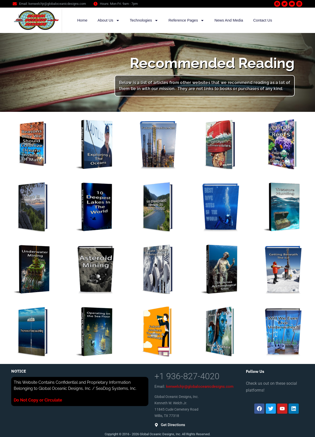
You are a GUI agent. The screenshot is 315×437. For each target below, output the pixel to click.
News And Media (228, 20)
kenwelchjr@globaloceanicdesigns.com (199, 386)
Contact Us (262, 20)
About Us (109, 20)
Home (82, 20)
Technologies (144, 20)
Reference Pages (186, 20)
